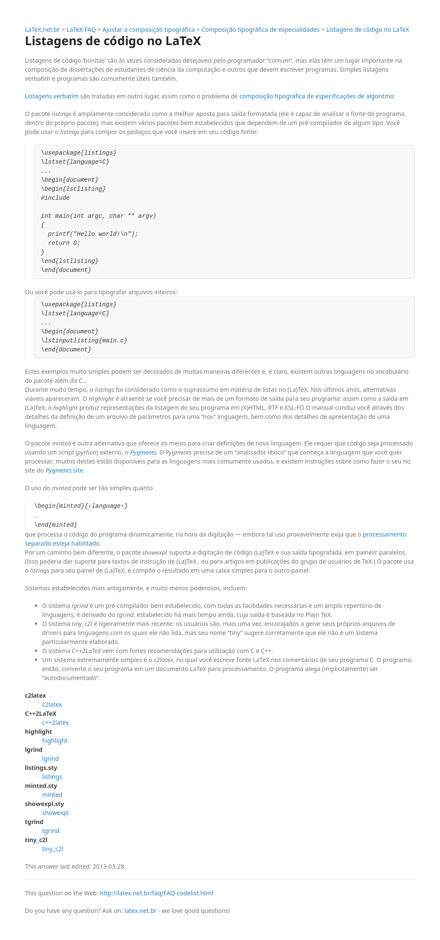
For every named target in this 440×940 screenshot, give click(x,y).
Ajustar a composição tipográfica (149, 29)
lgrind (50, 758)
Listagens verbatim (52, 96)
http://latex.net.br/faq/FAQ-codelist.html (156, 893)
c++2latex (55, 722)
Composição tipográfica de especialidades (261, 29)
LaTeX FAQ (81, 29)
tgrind (50, 831)
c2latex (52, 704)
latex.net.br (140, 910)
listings (52, 776)
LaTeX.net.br (42, 29)
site (64, 470)
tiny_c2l (52, 849)
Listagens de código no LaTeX (367, 29)
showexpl (55, 813)
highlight (54, 740)
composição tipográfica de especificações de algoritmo (316, 96)
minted (52, 794)
